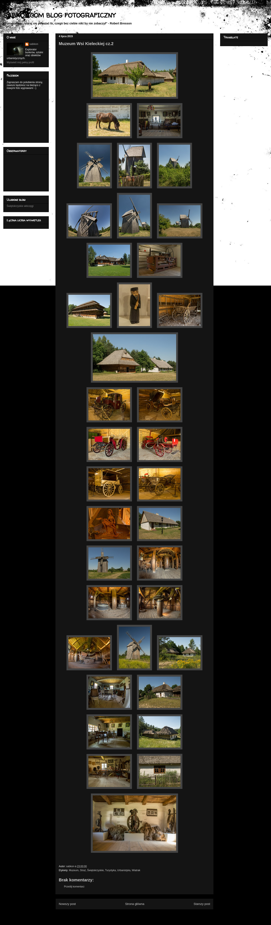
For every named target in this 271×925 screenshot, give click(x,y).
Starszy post (202, 904)
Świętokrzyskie (95, 870)
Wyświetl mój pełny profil (20, 62)
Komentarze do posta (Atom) (141, 914)
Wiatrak (136, 870)
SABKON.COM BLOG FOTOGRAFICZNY (59, 15)
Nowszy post (67, 904)
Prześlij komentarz (74, 886)
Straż (83, 870)
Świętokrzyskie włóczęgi (20, 206)
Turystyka (110, 870)
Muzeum (74, 870)
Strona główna (134, 904)
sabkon (33, 44)
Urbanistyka (123, 870)
